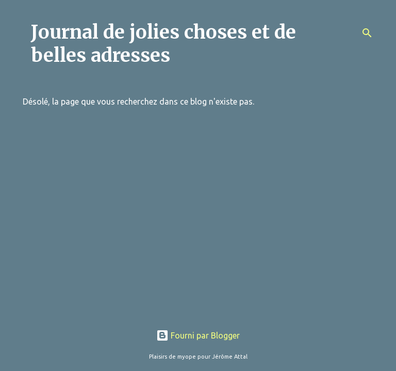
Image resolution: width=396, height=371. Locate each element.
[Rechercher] (367, 33)
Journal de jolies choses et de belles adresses (163, 44)
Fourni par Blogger (198, 335)
